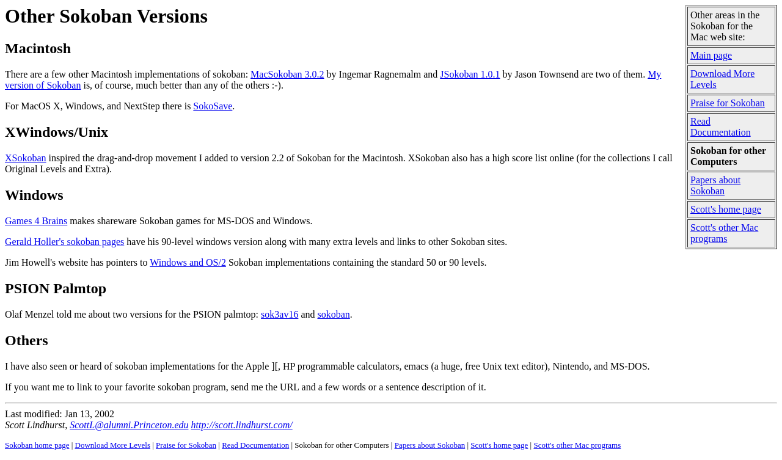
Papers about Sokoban (715, 185)
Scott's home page (725, 209)
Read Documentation (720, 126)
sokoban (333, 314)
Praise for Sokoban (727, 103)
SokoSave (212, 106)
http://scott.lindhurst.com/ (241, 425)
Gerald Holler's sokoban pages (64, 241)
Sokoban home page (37, 445)
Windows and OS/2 (188, 262)
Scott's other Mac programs (724, 233)
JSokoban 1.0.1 (470, 74)
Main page (711, 55)
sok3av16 (279, 314)
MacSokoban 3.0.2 (287, 74)
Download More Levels (112, 445)
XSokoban (25, 158)
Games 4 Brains (36, 221)
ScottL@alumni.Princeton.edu (129, 425)
